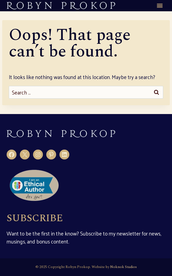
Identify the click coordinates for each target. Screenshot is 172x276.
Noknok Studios (123, 267)
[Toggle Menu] (159, 5)
